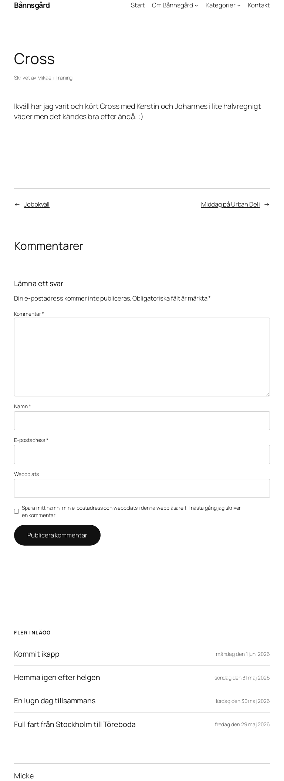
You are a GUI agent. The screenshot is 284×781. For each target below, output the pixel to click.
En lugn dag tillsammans (54, 701)
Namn (22, 406)
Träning (63, 77)
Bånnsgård (32, 5)
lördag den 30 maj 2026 (243, 700)
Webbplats (26, 473)
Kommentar (29, 313)
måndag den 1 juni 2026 (243, 653)
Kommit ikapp (37, 654)
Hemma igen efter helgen (57, 677)
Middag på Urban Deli (230, 204)
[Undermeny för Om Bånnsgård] (196, 5)
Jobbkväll (37, 204)
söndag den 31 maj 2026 (242, 677)
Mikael (44, 77)
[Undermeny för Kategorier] (239, 5)
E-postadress (31, 439)
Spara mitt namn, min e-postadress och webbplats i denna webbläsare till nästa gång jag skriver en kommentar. (131, 511)
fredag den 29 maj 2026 (242, 724)
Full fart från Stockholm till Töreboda (74, 724)
